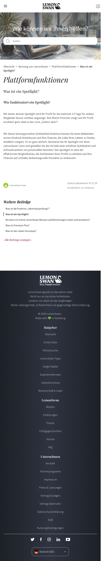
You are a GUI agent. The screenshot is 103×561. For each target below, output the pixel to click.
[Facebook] (41, 539)
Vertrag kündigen (50, 495)
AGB (50, 520)
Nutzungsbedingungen (50, 528)
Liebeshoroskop (50, 382)
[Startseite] (51, 6)
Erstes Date (50, 342)
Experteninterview (50, 374)
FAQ (50, 447)
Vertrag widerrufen (50, 503)
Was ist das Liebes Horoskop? (21, 230)
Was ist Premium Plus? (18, 225)
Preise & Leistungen (50, 487)
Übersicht (9, 66)
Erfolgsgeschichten (50, 431)
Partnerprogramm (50, 471)
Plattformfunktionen (64, 66)
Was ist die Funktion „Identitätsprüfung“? (28, 208)
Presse (50, 423)
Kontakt (50, 463)
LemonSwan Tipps (50, 358)
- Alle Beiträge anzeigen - (17, 240)
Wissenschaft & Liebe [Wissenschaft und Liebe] (50, 390)
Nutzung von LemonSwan (33, 66)
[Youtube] (68, 539)
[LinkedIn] (58, 539)
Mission (50, 407)
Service (50, 439)
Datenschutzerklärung (50, 512)
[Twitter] (32, 539)
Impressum (50, 479)
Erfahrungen (50, 415)
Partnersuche (50, 350)
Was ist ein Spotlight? (17, 214)
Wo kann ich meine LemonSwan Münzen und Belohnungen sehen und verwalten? (48, 219)
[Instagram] (49, 539)
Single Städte (50, 366)
